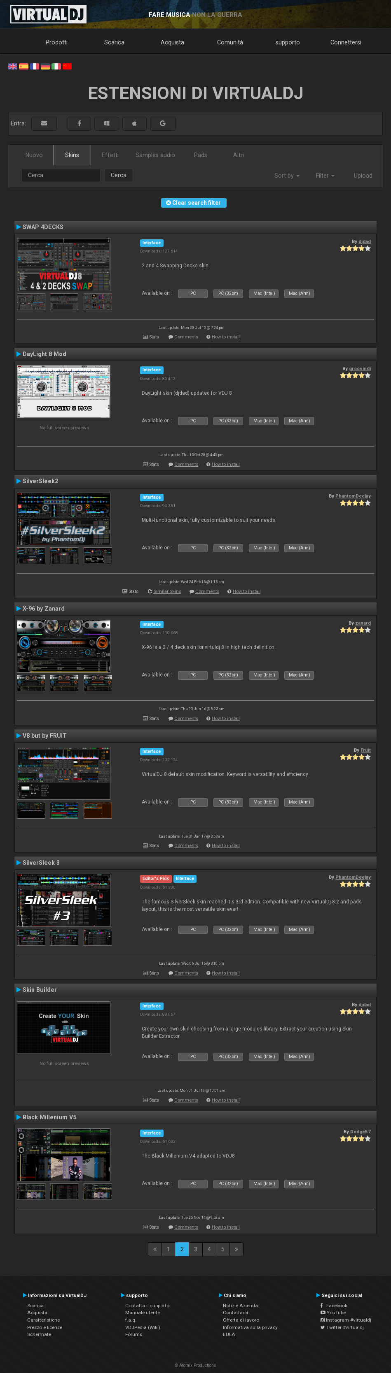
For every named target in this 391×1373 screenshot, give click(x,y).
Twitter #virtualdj (342, 1327)
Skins (72, 155)
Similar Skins (167, 591)
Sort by (287, 175)
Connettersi (345, 42)
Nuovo (34, 155)
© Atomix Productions (195, 1365)
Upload (363, 175)
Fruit (366, 750)
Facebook (334, 1305)
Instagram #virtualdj (346, 1320)
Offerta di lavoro (241, 1320)
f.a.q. (130, 1320)
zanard (363, 623)
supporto (288, 42)
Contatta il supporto (147, 1305)
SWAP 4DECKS (43, 227)
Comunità (230, 42)
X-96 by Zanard (44, 608)
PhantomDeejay (353, 496)
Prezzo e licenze (44, 1327)
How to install (226, 337)
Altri (238, 155)
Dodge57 (360, 1132)
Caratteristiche (43, 1320)
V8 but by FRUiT (45, 735)
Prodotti (57, 42)
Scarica (114, 42)
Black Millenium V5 (49, 1117)
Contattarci (235, 1312)
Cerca (118, 175)
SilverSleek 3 (41, 862)
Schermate (39, 1334)
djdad (364, 241)
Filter (325, 175)
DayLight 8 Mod (44, 354)
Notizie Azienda (240, 1305)
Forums (133, 1334)
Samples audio (155, 155)
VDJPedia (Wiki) (142, 1327)
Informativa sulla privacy (250, 1327)
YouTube (333, 1312)
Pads (200, 155)
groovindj (360, 368)
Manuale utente (142, 1312)
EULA (229, 1334)
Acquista (172, 42)
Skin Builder (40, 989)
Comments (186, 337)
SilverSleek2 (40, 481)
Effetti (110, 155)
